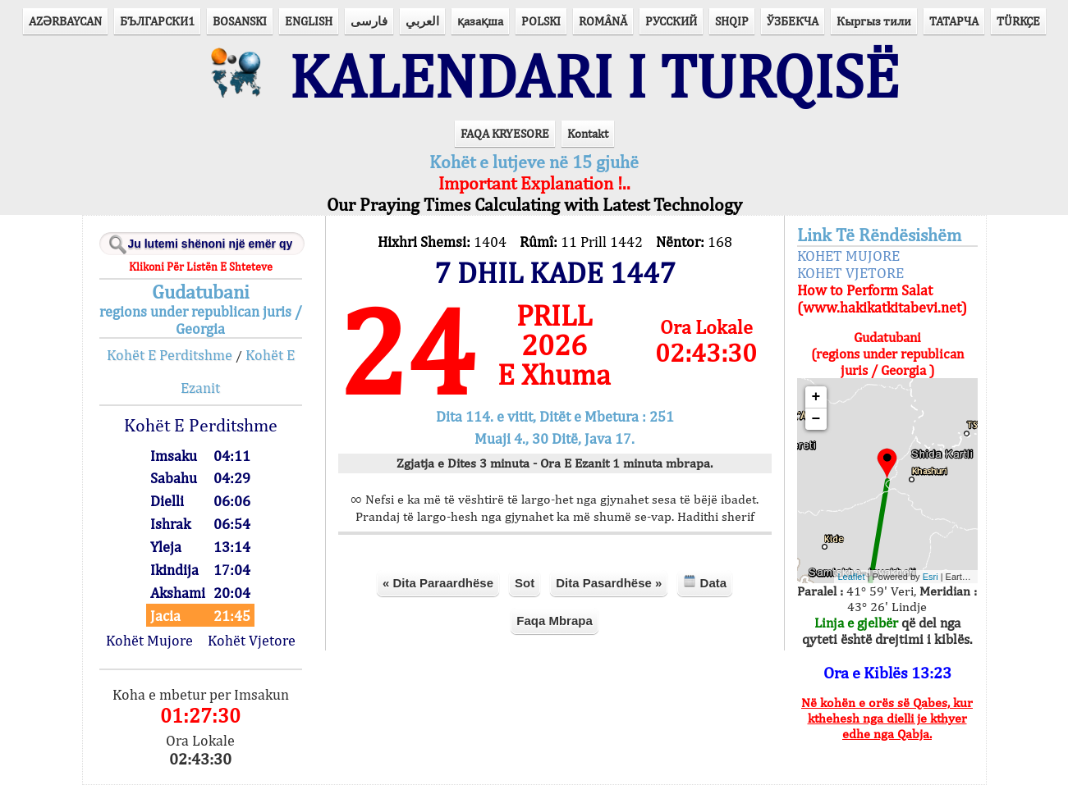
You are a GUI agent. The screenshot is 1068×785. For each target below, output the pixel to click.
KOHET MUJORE (848, 255)
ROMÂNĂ (603, 21)
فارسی (369, 21)
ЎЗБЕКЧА (792, 21)
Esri (930, 577)
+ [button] (816, 397)
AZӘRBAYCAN (65, 21)
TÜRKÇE (1018, 21)
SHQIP (732, 21)
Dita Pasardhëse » (609, 583)
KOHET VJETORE (850, 272)
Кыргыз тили (874, 21)
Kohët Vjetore (252, 640)
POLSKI (541, 21)
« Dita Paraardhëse (438, 583)
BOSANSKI (240, 21)
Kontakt (587, 133)
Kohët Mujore (149, 640)
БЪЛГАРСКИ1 (157, 21)
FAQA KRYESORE (505, 133)
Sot (524, 583)
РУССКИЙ (671, 21)
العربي (422, 21)
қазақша (480, 21)
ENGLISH (308, 21)
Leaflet (851, 577)
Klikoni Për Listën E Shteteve (201, 266)
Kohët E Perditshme (169, 354)
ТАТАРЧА (954, 21)
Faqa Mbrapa (554, 621)
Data (705, 582)
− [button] (816, 419)
